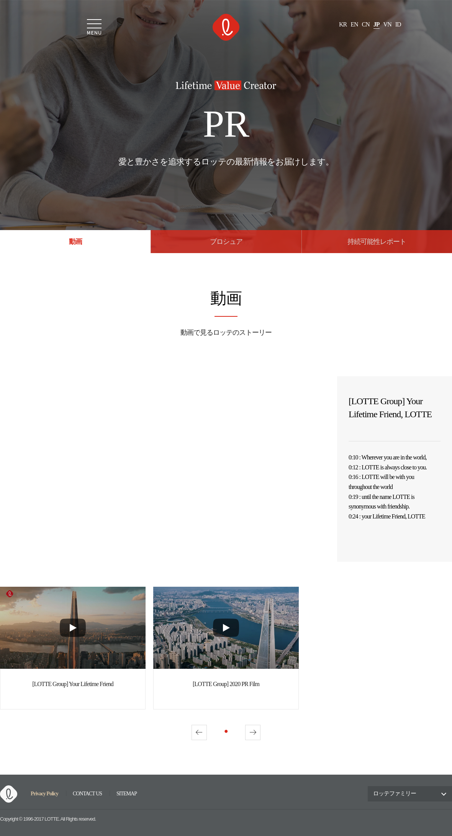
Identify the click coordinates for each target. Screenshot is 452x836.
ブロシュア (226, 242)
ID (398, 24)
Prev (199, 732)
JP (376, 24)
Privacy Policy (44, 794)
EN (354, 24)
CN (366, 24)
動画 (75, 241)
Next (252, 732)
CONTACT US (87, 794)
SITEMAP (126, 794)
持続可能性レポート (376, 242)
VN (387, 24)
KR (343, 24)
